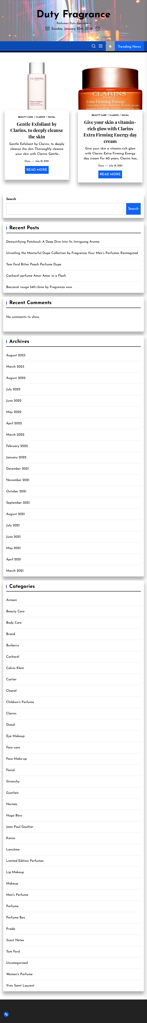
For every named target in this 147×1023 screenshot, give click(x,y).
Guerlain (12, 793)
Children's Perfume (20, 702)
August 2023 (15, 355)
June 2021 (13, 537)
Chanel (11, 691)
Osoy (27, 161)
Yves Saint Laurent (20, 985)
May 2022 (13, 412)
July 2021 (13, 525)
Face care (13, 747)
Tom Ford (13, 951)
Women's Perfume (19, 974)
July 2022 (13, 389)
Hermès (11, 804)
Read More (36, 170)
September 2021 (18, 502)
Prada (10, 929)
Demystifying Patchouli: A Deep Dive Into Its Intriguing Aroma (52, 241)
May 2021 (13, 548)
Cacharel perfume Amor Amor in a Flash (36, 276)
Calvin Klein (15, 668)
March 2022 (15, 434)
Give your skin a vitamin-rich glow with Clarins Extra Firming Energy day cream (110, 131)
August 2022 (16, 378)
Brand (10, 634)
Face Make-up (16, 759)
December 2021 (17, 468)
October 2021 (16, 491)
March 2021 (15, 571)
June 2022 (13, 400)
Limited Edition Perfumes (25, 861)
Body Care (14, 622)
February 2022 (17, 446)
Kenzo (10, 838)
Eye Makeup (15, 736)
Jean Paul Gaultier (19, 827)
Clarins (11, 713)
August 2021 (15, 514)
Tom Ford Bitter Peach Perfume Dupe (33, 264)
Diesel (10, 725)
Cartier (11, 679)
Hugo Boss (14, 815)
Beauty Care (15, 611)
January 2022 (16, 457)
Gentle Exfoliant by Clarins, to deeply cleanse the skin (36, 130)
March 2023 (15, 366)
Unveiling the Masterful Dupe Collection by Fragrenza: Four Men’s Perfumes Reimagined (72, 253)
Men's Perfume (17, 895)
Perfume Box (15, 917)
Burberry (12, 645)
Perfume (12, 906)
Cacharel (12, 656)
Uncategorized (17, 963)
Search (11, 199)
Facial (10, 770)
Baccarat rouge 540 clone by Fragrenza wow (39, 287)
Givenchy (13, 781)
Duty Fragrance (73, 15)
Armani (11, 600)
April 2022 (14, 423)
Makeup (12, 883)
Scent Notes (15, 940)
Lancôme (13, 849)
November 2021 (17, 480)
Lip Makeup (15, 872)
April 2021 (13, 559)
